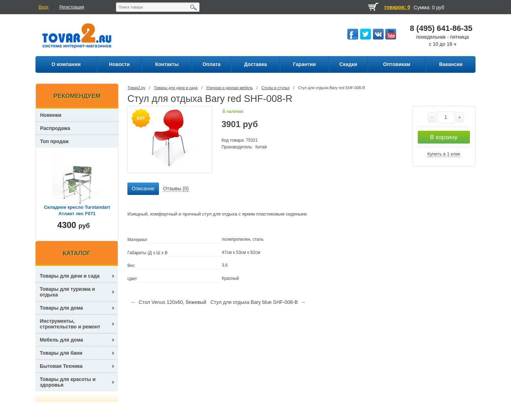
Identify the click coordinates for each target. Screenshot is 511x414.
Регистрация (71, 7)
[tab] (143, 189)
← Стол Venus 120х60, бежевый (168, 302)
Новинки (50, 115)
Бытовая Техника (61, 366)
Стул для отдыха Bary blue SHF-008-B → (258, 302)
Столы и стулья (275, 88)
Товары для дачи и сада (176, 88)
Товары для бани (61, 353)
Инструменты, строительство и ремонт (70, 323)
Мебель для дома (61, 340)
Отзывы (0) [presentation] (176, 188)
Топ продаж (54, 141)
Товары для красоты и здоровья (67, 382)
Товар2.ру (136, 88)
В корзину (444, 137)
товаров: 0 (397, 7)
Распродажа (55, 128)
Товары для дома (61, 308)
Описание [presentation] (143, 188)
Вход (43, 7)
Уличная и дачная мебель (229, 88)
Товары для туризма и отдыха (67, 292)
